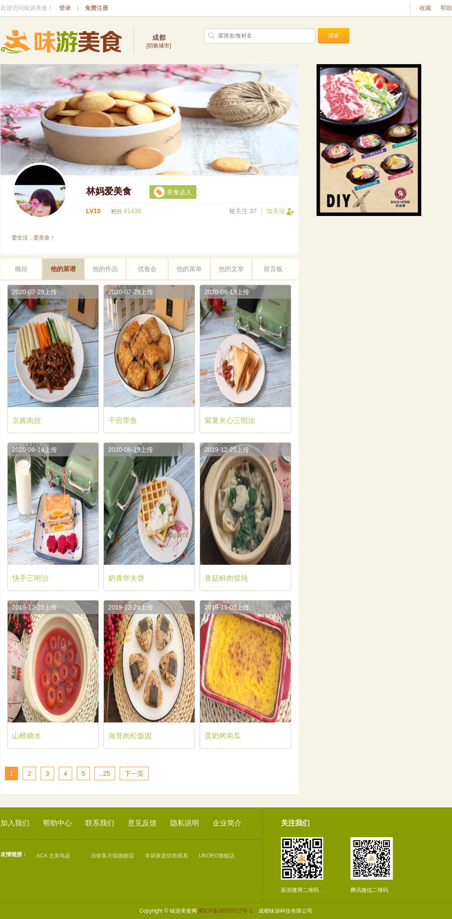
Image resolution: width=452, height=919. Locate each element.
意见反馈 (142, 823)
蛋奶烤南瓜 (223, 736)
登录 (65, 8)
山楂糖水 (26, 736)
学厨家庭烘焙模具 (166, 856)
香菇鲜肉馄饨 (226, 578)
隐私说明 (184, 823)
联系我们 (99, 823)
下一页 (134, 773)
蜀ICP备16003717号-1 (225, 911)
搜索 (333, 36)
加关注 (280, 211)
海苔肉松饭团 (130, 736)
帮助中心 (57, 823)
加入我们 (14, 823)
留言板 (273, 268)
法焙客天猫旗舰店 (112, 856)
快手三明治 (30, 578)
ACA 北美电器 (53, 856)
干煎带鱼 (122, 420)
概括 (21, 268)
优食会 (147, 268)
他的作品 (105, 268)
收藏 (425, 8)
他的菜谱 (63, 268)
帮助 (446, 8)
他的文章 (231, 268)
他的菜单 (189, 268)
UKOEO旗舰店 (217, 856)
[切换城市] (159, 41)
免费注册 (96, 8)
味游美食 (61, 41)
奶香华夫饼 (126, 578)
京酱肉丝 (26, 420)
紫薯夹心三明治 (230, 420)
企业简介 (227, 823)
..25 (104, 773)
